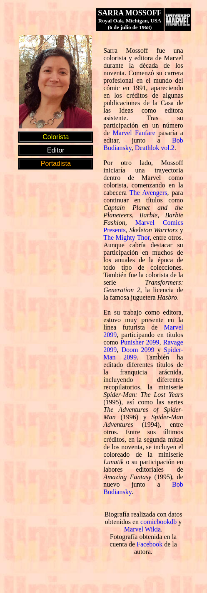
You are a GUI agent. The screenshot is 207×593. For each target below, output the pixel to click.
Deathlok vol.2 (155, 147)
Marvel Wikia (142, 529)
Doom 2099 (137, 349)
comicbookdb (158, 521)
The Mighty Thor (126, 237)
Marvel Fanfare (134, 132)
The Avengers (148, 192)
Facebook (149, 544)
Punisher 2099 (139, 342)
